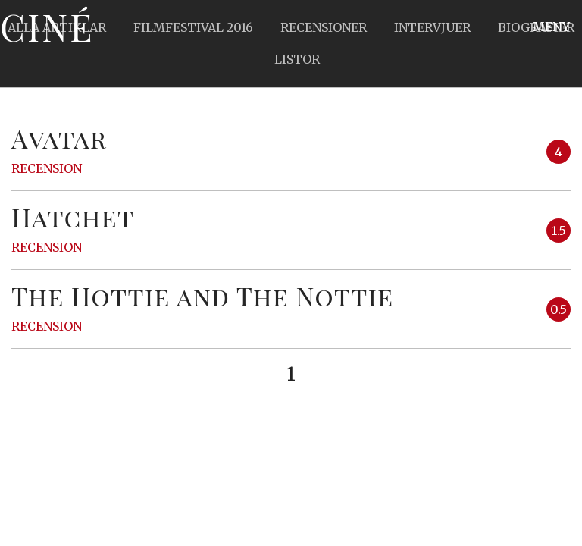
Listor (297, 59)
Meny (551, 26)
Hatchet (72, 216)
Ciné (47, 26)
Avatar (59, 138)
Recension (46, 168)
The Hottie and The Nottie (202, 295)
